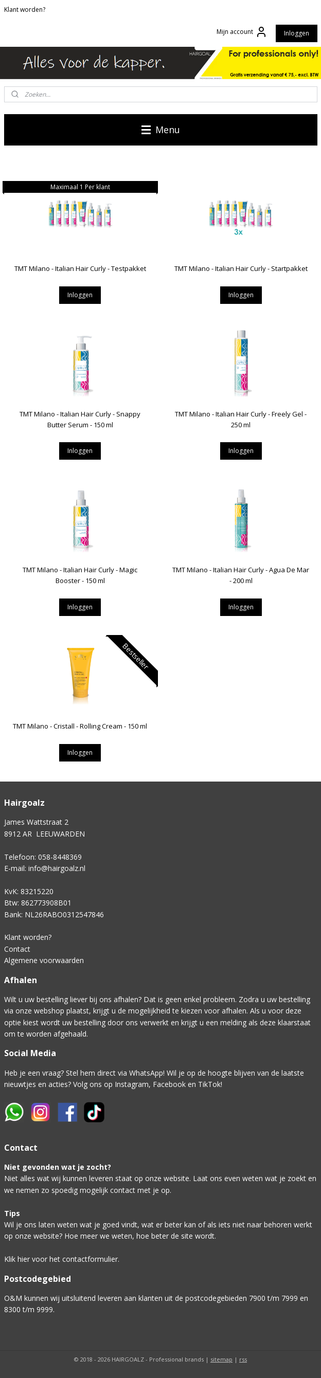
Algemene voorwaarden (44, 960)
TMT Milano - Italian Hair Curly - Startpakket (241, 268)
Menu (160, 129)
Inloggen (296, 33)
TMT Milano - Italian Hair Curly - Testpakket (80, 268)
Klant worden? (24, 9)
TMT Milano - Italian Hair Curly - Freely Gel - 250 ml (241, 419)
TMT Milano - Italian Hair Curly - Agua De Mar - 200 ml (240, 576)
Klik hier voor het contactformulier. (61, 1259)
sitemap (221, 1359)
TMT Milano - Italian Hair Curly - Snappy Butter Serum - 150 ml (80, 419)
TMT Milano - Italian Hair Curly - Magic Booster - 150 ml (80, 576)
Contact (17, 949)
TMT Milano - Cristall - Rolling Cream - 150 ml (80, 726)
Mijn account (242, 32)
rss (243, 1359)
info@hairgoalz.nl (56, 868)
